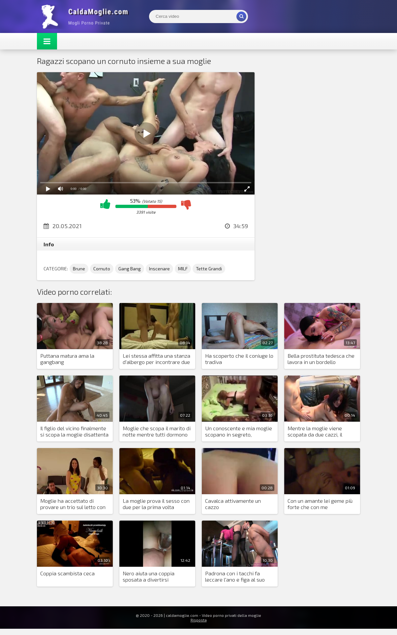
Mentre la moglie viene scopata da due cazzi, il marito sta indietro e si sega (321, 431)
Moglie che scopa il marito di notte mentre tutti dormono (157, 431)
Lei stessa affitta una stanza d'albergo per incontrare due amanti (156, 359)
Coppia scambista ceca (67, 573)
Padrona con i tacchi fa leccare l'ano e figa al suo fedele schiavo (235, 576)
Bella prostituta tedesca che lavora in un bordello (321, 358)
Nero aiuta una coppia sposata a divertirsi (148, 576)
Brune (79, 268)
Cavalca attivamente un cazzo (233, 504)
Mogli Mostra (86, 16)
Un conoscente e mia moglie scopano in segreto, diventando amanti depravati (239, 431)
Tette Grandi (209, 268)
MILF (183, 268)
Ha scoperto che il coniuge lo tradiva (239, 358)
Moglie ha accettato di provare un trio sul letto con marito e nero (73, 504)
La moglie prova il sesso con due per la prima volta (156, 504)
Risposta (199, 620)
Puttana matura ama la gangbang (67, 358)
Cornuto (101, 268)
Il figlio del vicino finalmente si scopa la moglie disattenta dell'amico (74, 431)
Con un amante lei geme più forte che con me (320, 504)
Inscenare (159, 268)
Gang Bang (129, 268)
